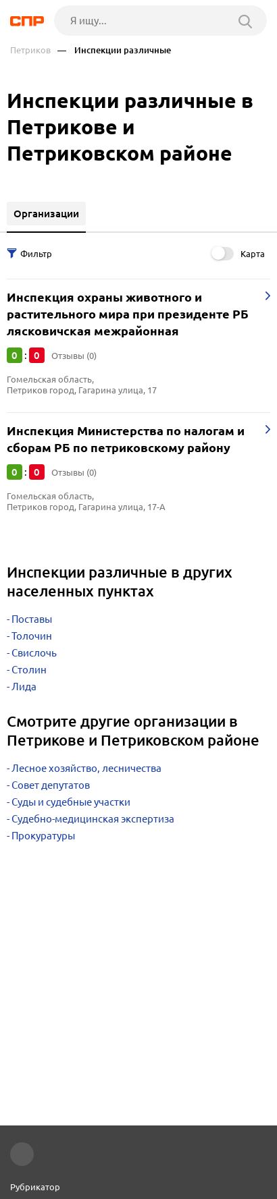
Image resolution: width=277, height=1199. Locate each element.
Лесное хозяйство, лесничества (86, 768)
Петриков (30, 50)
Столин (29, 670)
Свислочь (34, 653)
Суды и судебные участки (70, 802)
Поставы (31, 619)
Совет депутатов (50, 785)
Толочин (31, 636)
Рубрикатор (35, 1186)
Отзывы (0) (74, 355)
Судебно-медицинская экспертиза (92, 819)
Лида (23, 686)
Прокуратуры (43, 836)
